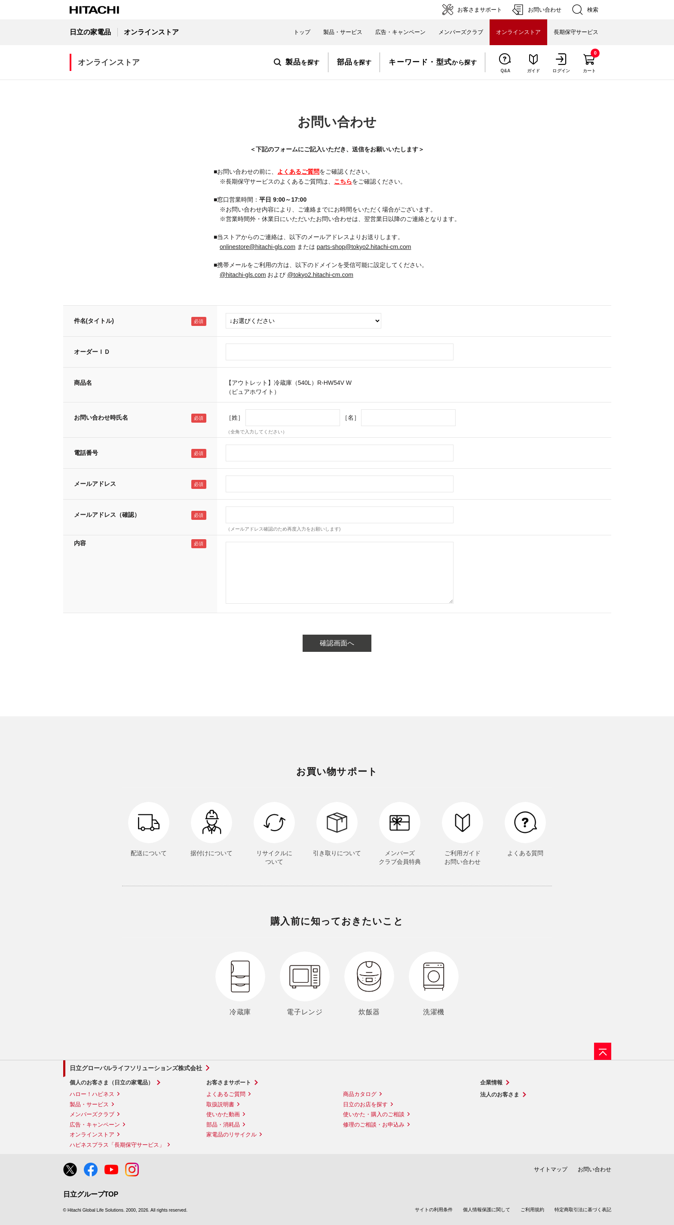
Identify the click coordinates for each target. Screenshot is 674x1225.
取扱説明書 (220, 1104)
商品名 (83, 382)
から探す (433, 62)
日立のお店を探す (365, 1104)
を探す (297, 62)
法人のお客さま (499, 1094)
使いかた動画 (223, 1114)
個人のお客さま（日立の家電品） (111, 1082)
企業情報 (491, 1082)
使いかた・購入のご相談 (373, 1114)
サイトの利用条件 (434, 1209)
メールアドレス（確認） (107, 514)
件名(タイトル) (94, 320)
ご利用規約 (532, 1209)
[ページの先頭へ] (602, 1051)
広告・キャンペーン (95, 1124)
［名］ (351, 417)
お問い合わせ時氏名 (101, 417)
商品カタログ (360, 1094)
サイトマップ (550, 1169)
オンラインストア (92, 1134)
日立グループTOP (91, 1194)
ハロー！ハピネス (92, 1094)
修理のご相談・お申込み (373, 1124)
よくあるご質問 (298, 171)
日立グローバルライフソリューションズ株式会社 (136, 1068)
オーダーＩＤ (92, 351)
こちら (343, 181)
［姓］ (235, 417)
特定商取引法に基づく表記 (583, 1209)
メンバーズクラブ (460, 32)
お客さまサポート (228, 1082)
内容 (80, 543)
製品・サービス (89, 1104)
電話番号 (86, 452)
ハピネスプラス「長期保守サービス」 (117, 1145)
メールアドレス (95, 483)
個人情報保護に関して (486, 1209)
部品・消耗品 (223, 1124)
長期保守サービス (576, 32)
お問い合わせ (594, 1169)
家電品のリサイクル (231, 1134)
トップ (302, 32)
